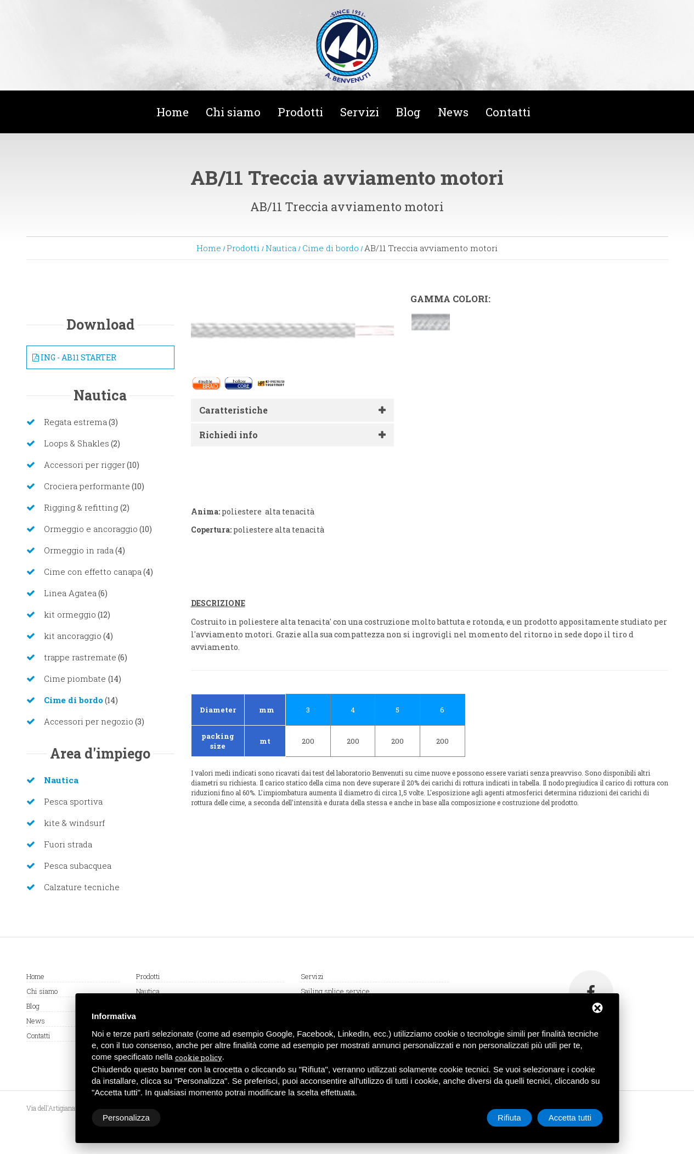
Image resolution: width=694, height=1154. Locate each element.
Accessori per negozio (88, 721)
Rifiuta (509, 1117)
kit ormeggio (70, 614)
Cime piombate (76, 678)
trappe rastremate (80, 657)
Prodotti (300, 112)
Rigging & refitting (82, 507)
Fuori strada (68, 844)
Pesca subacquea (77, 865)
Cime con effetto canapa (93, 571)
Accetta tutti (570, 1117)
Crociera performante (87, 485)
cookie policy (198, 1057)
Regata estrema (75, 421)
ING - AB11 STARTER (74, 357)
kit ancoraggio (72, 635)
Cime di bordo (330, 247)
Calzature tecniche (82, 886)
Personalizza (126, 1117)
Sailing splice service (335, 991)
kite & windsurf (74, 822)
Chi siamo (233, 112)
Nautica (281, 247)
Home (172, 112)
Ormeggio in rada (79, 550)
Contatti (508, 112)
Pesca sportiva (73, 801)
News (453, 112)
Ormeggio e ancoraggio (91, 528)
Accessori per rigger (84, 464)
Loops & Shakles (76, 443)
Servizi (359, 112)
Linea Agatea (70, 592)
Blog (408, 112)
